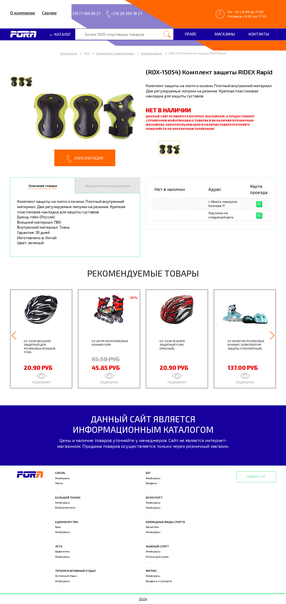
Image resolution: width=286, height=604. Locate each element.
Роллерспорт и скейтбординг (115, 53)
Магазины (225, 34)
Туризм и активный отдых (75, 570)
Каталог (60, 34)
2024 (143, 599)
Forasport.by (68, 53)
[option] (75, 117)
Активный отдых (66, 575)
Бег (148, 472)
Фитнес (151, 570)
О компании (22, 12)
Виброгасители (65, 507)
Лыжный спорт (157, 546)
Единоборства (66, 522)
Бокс (58, 527)
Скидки (49, 12)
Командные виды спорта (165, 522)
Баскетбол (152, 527)
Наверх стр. (256, 476)
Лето (58, 546)
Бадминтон (62, 551)
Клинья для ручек (157, 556)
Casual (60, 472)
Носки (59, 483)
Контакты (259, 34)
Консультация (85, 159)
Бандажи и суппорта (159, 581)
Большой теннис (68, 497)
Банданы (151, 483)
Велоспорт (154, 497)
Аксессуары (62, 478)
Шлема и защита (151, 53)
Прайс (191, 34)
